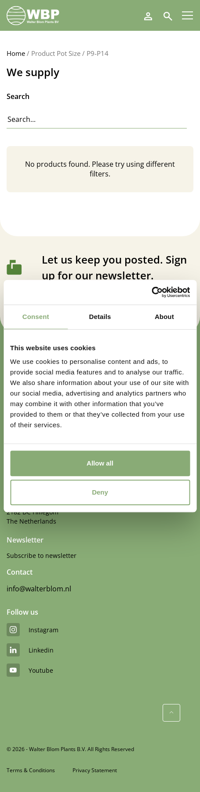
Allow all (100, 463)
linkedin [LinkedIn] (30, 649)
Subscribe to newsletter (41, 555)
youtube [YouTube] (30, 670)
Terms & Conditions (31, 770)
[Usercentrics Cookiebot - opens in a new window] (151, 292)
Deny (100, 492)
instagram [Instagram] (32, 629)
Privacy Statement (95, 770)
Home (16, 53)
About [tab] (164, 316)
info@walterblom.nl (39, 589)
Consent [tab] (35, 316)
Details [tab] (100, 316)
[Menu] (187, 15)
